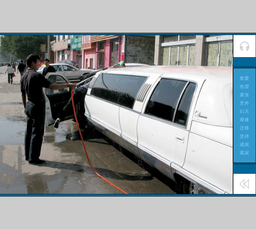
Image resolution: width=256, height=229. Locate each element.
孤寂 (245, 152)
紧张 (245, 94)
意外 (245, 103)
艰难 (245, 119)
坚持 (245, 136)
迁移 (245, 127)
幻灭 (245, 111)
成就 (245, 144)
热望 (245, 86)
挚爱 (245, 78)
